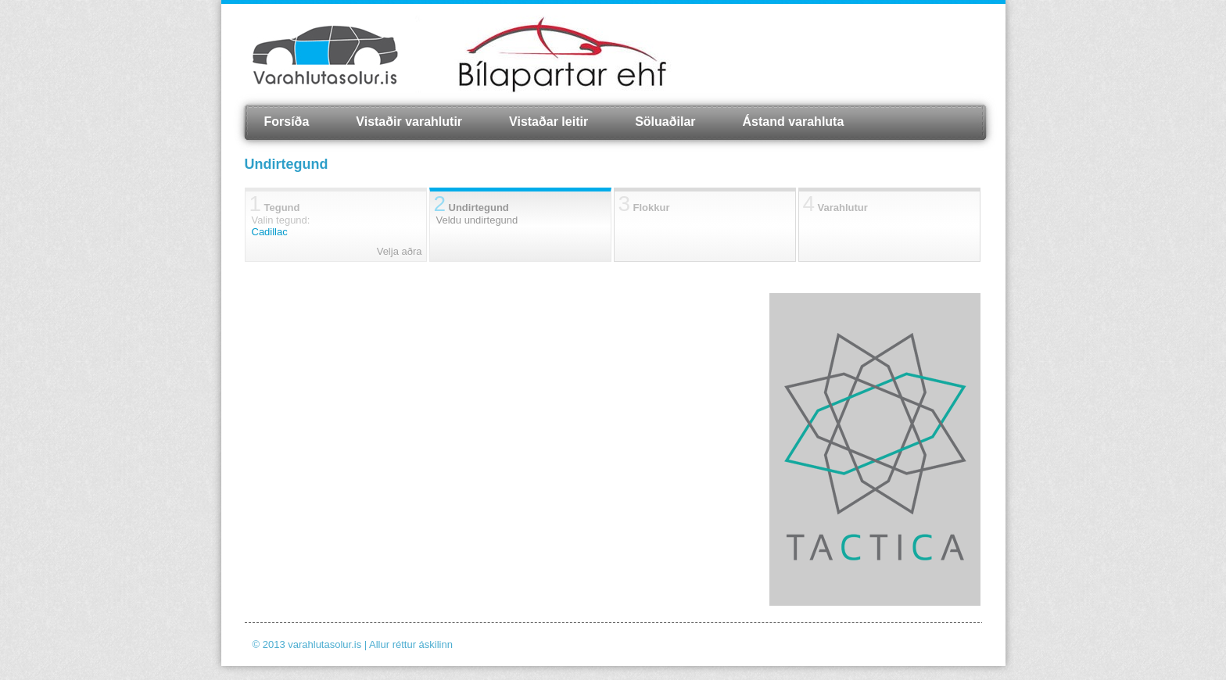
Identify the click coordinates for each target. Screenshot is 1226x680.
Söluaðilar (665, 121)
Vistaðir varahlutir (409, 121)
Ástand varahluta (793, 121)
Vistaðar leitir (548, 121)
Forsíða (287, 121)
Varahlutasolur (325, 54)
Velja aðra (399, 251)
